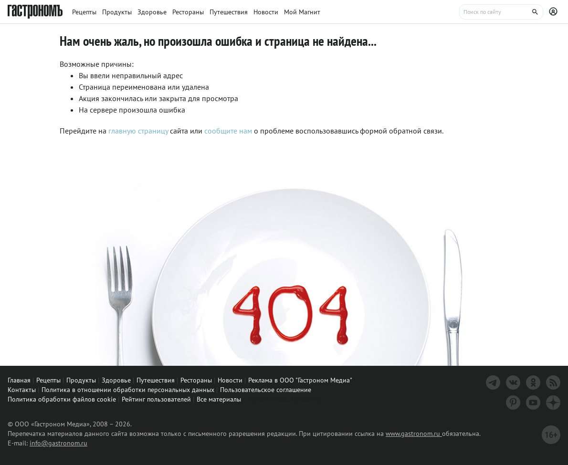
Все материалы (219, 399)
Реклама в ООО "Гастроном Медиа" (300, 380)
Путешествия (156, 380)
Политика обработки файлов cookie (62, 399)
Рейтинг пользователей (156, 399)
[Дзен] (553, 402)
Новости (230, 380)
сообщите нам (229, 130)
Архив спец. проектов (284, 398)
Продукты (81, 380)
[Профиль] (554, 12)
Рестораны (196, 380)
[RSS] (553, 382)
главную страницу (138, 130)
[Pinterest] (513, 402)
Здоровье (116, 380)
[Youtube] (533, 402)
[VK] (513, 382)
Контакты (22, 389)
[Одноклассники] (533, 382)
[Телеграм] (493, 382)
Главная (19, 380)
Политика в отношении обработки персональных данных (128, 389)
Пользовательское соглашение (265, 389)
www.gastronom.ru (414, 433)
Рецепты (48, 380)
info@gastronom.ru (58, 443)
